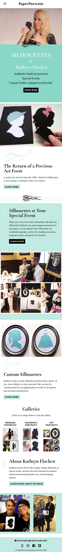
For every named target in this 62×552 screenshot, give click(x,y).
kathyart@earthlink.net (31, 541)
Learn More (12, 187)
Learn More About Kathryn (26, 484)
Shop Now (31, 90)
